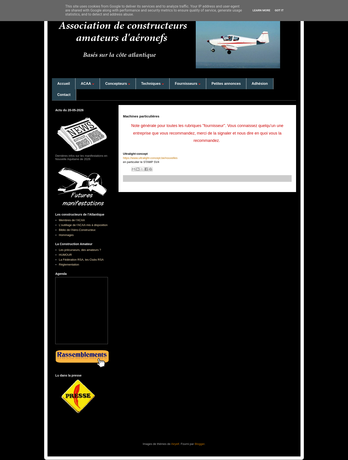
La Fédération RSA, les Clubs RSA (81, 259)
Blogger (199, 444)
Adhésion (260, 83)
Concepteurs (117, 83)
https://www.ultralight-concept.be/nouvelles (150, 158)
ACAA (87, 83)
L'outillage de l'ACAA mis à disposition (83, 225)
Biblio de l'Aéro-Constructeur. (77, 230)
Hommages (66, 235)
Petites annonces (226, 83)
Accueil (63, 83)
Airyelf (175, 444)
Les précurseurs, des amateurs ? (80, 250)
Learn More (261, 10)
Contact (64, 95)
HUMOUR (65, 254)
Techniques (152, 83)
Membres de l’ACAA (72, 220)
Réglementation (69, 264)
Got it (279, 10)
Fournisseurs (188, 83)
